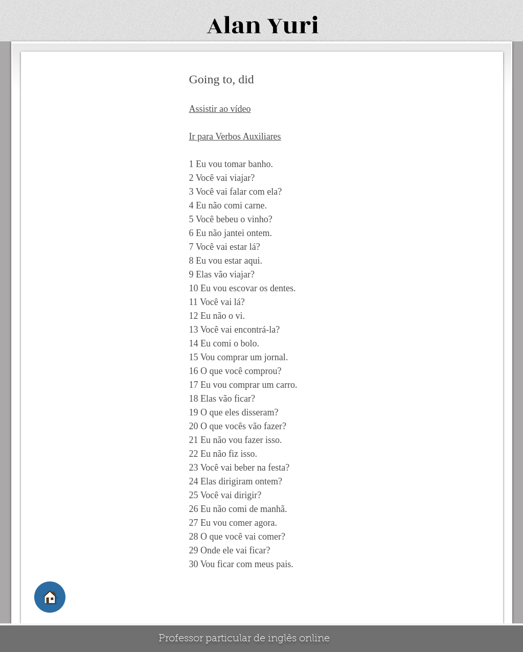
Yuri (293, 26)
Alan (234, 26)
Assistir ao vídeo (220, 109)
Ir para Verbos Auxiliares (235, 136)
